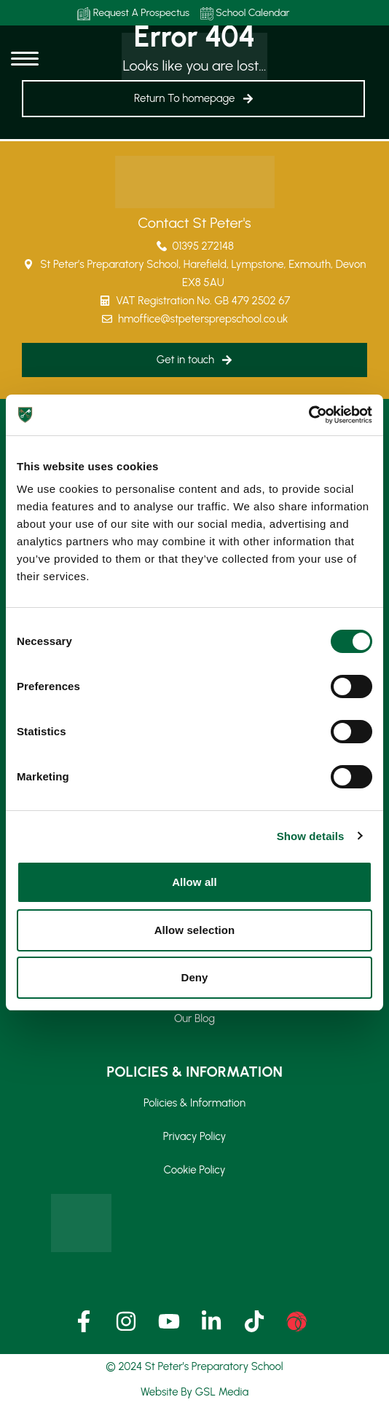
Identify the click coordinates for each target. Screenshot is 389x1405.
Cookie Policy (195, 1169)
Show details (311, 836)
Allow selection (194, 930)
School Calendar (245, 13)
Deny (194, 977)
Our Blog (194, 1018)
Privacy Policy (195, 1136)
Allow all (194, 882)
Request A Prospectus (133, 13)
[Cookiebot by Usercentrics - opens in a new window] (308, 414)
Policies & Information (194, 1102)
